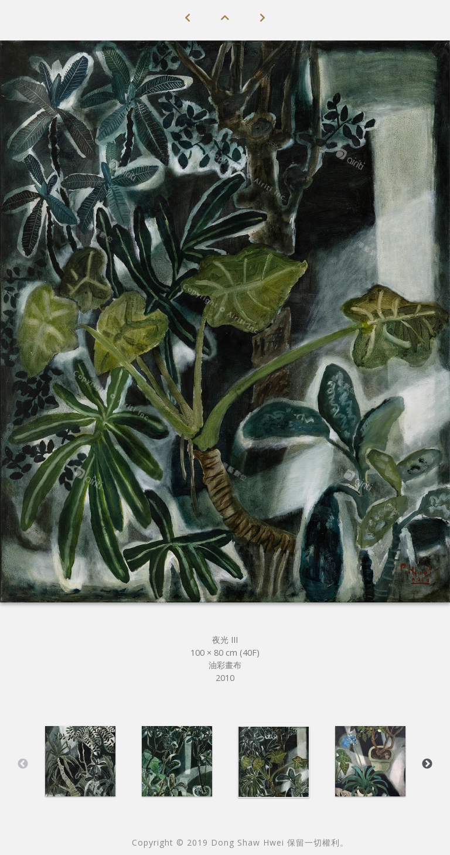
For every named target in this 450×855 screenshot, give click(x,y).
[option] (80, 761)
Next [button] (427, 764)
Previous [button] (23, 764)
